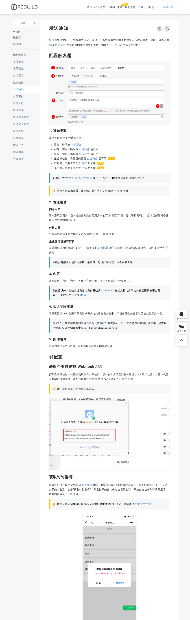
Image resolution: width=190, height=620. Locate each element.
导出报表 (18, 158)
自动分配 (18, 103)
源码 (150, 7)
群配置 (104, 247)
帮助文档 (130, 7)
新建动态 (18, 138)
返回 (18, 31)
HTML (83, 295)
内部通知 (76, 144)
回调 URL (18, 151)
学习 (140, 7)
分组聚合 (18, 75)
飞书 (84, 168)
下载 (120, 6)
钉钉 (84, 163)
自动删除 (18, 131)
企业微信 (92, 158)
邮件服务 (84, 149)
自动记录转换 (21, 124)
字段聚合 (18, 68)
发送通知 (18, 89)
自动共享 (18, 110)
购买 (112, 7)
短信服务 (84, 154)
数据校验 (18, 82)
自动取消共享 (21, 117)
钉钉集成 (87, 484)
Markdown (107, 290)
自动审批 (18, 96)
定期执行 (60, 44)
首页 (89, 7)
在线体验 (168, 7)
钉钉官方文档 (143, 504)
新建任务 (18, 144)
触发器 (17, 44)
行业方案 (99, 7)
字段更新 (18, 61)
